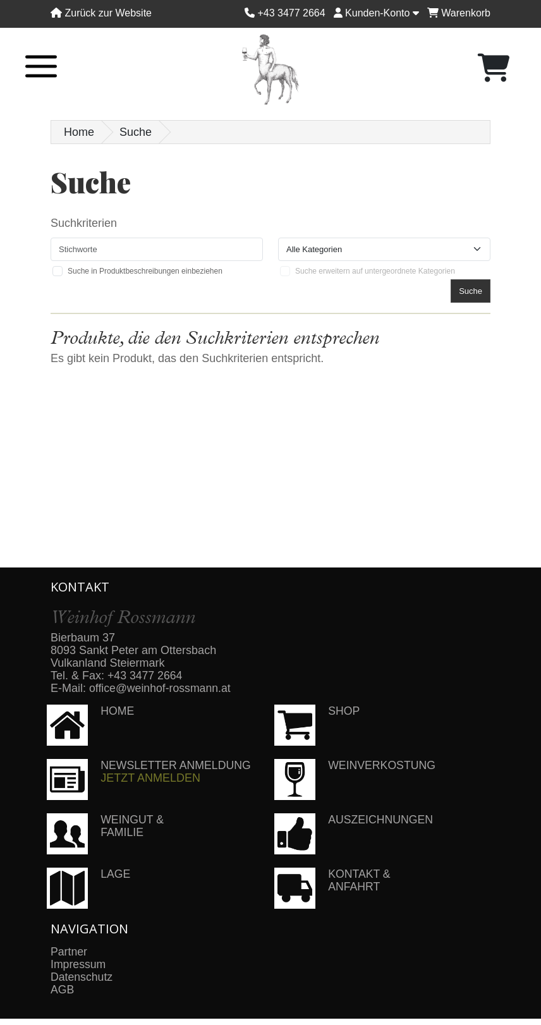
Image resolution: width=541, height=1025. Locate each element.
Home (79, 132)
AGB (63, 989)
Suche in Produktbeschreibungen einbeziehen (145, 271)
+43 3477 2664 (145, 675)
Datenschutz (82, 977)
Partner (69, 951)
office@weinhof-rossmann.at (161, 688)
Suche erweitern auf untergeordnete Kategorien (375, 271)
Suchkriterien (84, 223)
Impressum (79, 964)
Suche (135, 132)
